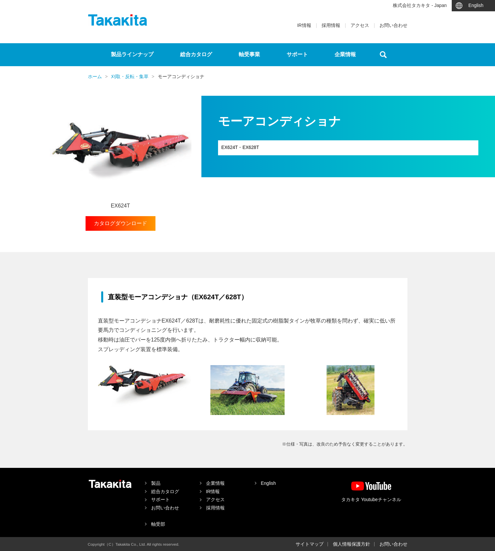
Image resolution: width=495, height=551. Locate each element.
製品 (155, 483)
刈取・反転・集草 (129, 76)
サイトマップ (310, 544)
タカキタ (117, 20)
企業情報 (345, 54)
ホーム (95, 76)
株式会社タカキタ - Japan (420, 5)
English (475, 5)
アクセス (360, 25)
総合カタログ (196, 54)
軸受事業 (249, 54)
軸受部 (158, 524)
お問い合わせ (393, 25)
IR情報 (304, 25)
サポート (297, 54)
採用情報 (331, 25)
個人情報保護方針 (351, 544)
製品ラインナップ (132, 54)
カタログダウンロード (120, 223)
